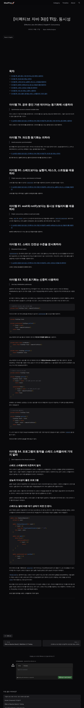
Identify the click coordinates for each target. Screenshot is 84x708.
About (73, 3)
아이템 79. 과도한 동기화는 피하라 (21, 79)
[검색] (79, 3)
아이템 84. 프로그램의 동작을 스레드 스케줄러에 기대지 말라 (29, 93)
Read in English (8, 37)
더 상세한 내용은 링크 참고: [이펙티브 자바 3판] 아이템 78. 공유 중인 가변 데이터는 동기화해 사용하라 (41, 121)
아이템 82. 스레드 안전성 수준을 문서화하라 (24, 87)
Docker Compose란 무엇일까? (13, 700)
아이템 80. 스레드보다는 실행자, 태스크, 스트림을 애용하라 (28, 82)
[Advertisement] (42, 53)
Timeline (65, 3)
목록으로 (8, 636)
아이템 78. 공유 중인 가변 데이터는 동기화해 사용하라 (27, 76)
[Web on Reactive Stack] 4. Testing (14, 704)
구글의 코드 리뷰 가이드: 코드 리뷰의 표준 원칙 (17, 696)
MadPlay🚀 (9, 3)
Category (56, 3)
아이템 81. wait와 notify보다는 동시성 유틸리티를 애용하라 (28, 85)
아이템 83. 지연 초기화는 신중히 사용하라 (23, 90)
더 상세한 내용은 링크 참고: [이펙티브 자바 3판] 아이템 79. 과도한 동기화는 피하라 (35, 153)
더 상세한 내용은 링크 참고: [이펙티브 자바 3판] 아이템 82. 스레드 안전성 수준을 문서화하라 (38, 263)
